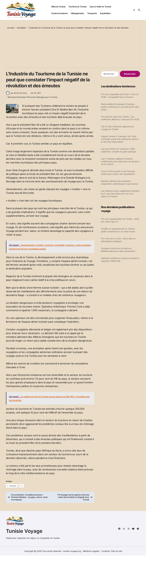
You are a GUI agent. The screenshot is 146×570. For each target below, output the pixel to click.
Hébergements (77, 13)
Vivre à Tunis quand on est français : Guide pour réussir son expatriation (118, 172)
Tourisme (32, 111)
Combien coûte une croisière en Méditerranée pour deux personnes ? (118, 249)
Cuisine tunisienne (59, 13)
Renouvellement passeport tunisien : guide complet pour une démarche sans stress (120, 107)
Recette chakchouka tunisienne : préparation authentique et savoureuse (119, 182)
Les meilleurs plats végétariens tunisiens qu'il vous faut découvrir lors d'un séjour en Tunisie (120, 194)
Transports (92, 13)
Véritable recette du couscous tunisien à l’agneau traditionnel (120, 259)
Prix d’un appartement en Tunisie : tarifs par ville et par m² (120, 220)
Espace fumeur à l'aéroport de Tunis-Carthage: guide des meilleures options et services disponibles (120, 139)
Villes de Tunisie (58, 6)
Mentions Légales (91, 565)
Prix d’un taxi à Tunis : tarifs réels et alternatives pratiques (118, 240)
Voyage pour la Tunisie (47, 111)
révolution (22, 111)
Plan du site (116, 565)
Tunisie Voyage (24, 545)
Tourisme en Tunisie (77, 6)
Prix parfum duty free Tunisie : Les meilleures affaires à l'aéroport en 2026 (120, 118)
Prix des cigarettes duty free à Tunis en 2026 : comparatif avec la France (120, 95)
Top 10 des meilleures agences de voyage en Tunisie (117, 127)
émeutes (12, 111)
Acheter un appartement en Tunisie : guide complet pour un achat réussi (118, 230)
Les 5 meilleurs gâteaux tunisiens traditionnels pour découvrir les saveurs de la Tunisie (120, 161)
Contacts (105, 565)
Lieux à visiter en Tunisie (100, 6)
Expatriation (105, 13)
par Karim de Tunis (16, 107)
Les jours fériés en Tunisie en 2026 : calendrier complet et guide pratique (118, 150)
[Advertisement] (73, 47)
